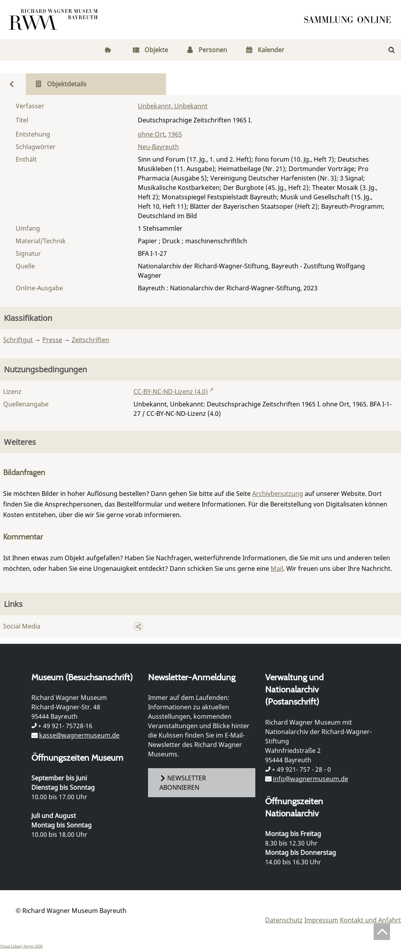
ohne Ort (151, 134)
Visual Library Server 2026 (21, 946)
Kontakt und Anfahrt (370, 920)
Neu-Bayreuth (158, 146)
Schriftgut (18, 339)
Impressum (321, 920)
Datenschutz (284, 920)
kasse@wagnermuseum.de (79, 735)
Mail (277, 568)
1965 (175, 134)
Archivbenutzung (277, 493)
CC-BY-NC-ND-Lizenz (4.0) (171, 391)
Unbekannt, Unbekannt (173, 106)
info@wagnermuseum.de (310, 778)
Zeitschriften (90, 339)
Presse (52, 339)
